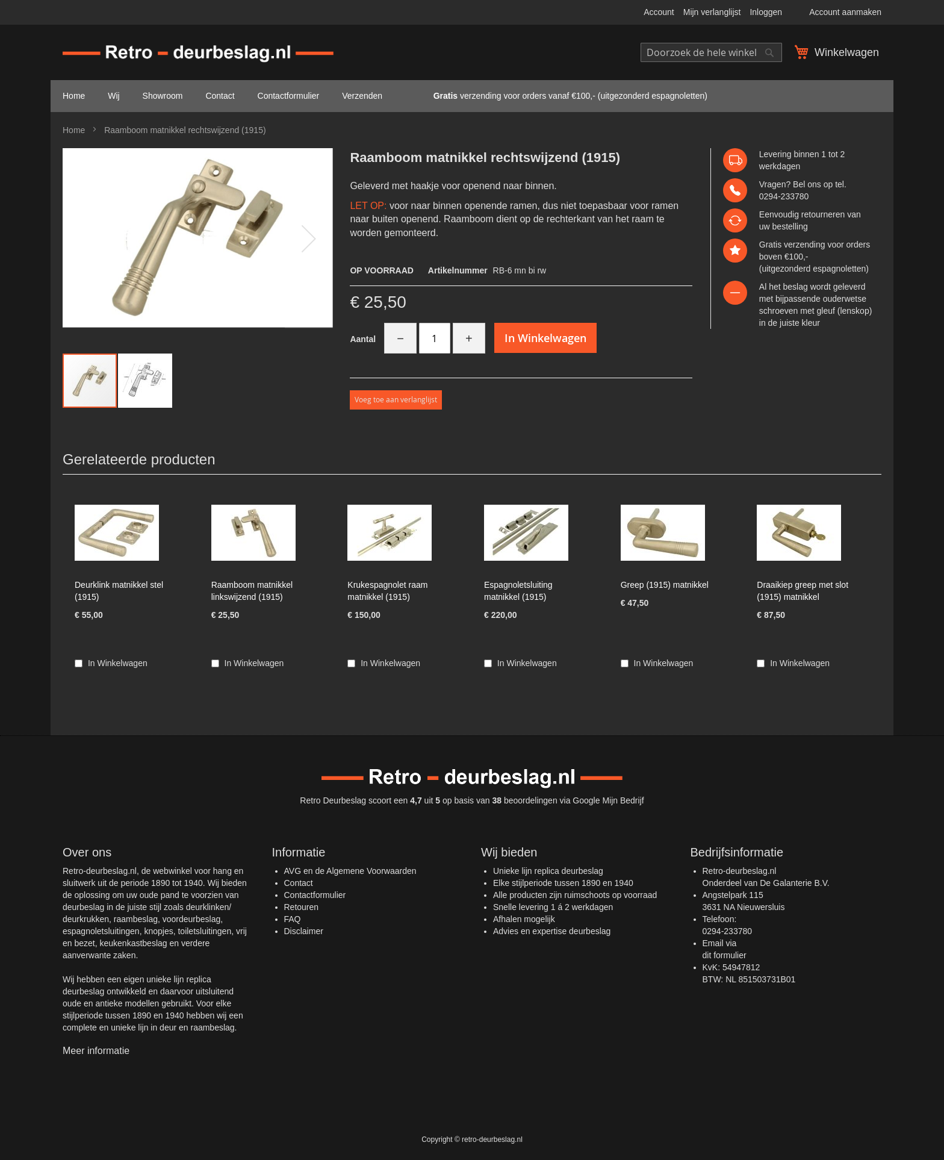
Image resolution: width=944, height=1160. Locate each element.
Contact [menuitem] (219, 96)
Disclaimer (303, 931)
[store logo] (198, 54)
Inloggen (766, 12)
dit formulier (725, 955)
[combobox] (711, 52)
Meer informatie (96, 1051)
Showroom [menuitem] (163, 96)
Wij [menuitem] (113, 96)
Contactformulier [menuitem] (289, 96)
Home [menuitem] (74, 96)
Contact (298, 883)
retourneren (823, 214)
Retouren (301, 907)
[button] (309, 238)
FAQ (292, 919)
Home (74, 130)
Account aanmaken (845, 12)
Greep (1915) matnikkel (665, 585)
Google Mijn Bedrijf (608, 800)
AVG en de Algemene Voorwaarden (350, 871)
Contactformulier (315, 895)
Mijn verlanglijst (712, 12)
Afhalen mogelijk (524, 919)
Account (659, 12)
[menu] (472, 96)
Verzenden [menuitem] (362, 96)
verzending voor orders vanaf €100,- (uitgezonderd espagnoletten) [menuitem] (556, 96)
